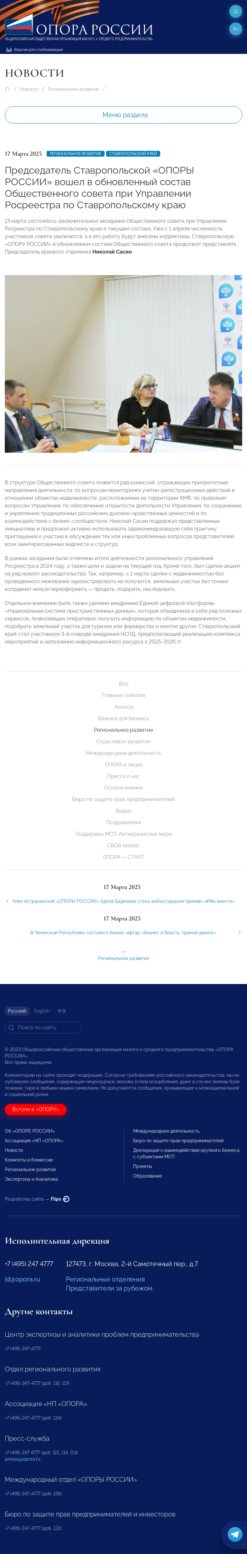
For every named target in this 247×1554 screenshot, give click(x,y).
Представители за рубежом (109, 1288)
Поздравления (123, 822)
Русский (17, 1011)
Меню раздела (125, 115)
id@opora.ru (22, 1279)
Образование (147, 1175)
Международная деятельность (123, 753)
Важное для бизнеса (123, 718)
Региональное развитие (73, 89)
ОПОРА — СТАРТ (123, 857)
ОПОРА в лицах (123, 765)
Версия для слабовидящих (34, 49)
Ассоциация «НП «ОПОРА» (34, 1140)
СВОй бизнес (123, 845)
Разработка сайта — (37, 1199)
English (42, 1011)
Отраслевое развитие (123, 741)
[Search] (43, 1027)
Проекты (142, 1166)
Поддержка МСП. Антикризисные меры (123, 834)
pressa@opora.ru (22, 1459)
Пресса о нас (123, 776)
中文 (62, 1011)
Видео (124, 811)
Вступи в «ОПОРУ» (35, 1109)
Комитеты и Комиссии (29, 1159)
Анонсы (123, 707)
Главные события (123, 695)
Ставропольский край (133, 153)
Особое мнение (123, 788)
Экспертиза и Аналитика (31, 1179)
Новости (29, 89)
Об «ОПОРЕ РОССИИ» (30, 1131)
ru (236, 29)
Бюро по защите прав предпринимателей (123, 799)
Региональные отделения (105, 1279)
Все (123, 684)
